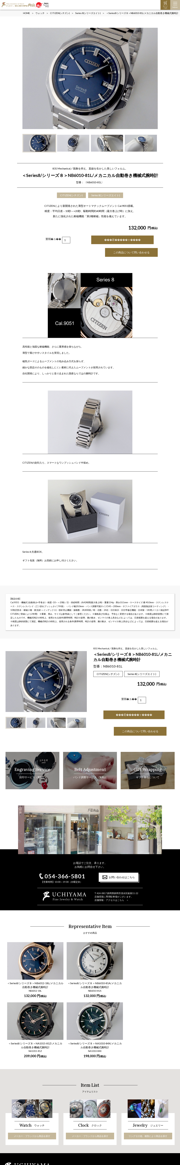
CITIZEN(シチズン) (60, 13)
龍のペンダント (74, 1135)
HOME (26, 13)
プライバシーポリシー (132, 1138)
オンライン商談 (129, 1126)
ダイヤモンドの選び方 (77, 1123)
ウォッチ (40, 13)
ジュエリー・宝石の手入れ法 (80, 1127)
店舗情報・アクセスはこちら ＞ (111, 900)
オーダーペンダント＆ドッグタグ (83, 1131)
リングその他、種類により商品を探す (148, 1067)
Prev (26, 78)
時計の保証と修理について (21, 1123)
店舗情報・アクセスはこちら (156, 1100)
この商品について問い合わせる (131, 252)
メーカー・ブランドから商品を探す (32, 1067)
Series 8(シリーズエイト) (88, 13)
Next (153, 78)
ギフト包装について (131, 1113)
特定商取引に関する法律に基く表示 (139, 1134)
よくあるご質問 (129, 1122)
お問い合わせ (128, 1130)
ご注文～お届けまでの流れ (135, 1117)
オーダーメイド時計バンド (21, 1127)
